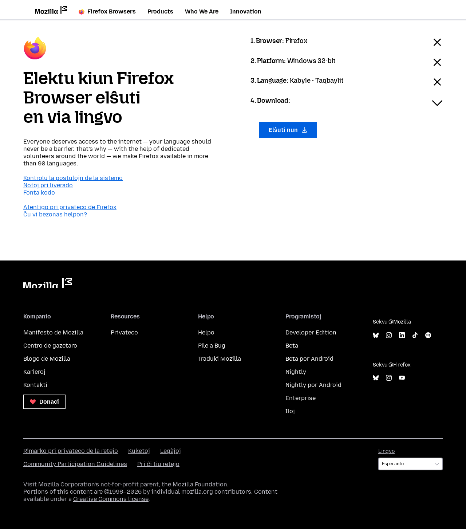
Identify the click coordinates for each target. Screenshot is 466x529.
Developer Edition (310, 332)
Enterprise (300, 398)
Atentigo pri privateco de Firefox (69, 207)
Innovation (245, 11)
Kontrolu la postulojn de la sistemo (73, 178)
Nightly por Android (313, 384)
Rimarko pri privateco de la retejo (70, 450)
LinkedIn (402, 335)
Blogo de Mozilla (46, 358)
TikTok (415, 335)
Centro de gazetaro (50, 345)
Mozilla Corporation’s (68, 484)
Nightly (295, 371)
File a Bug (211, 345)
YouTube (402, 378)
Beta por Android (309, 358)
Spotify (428, 335)
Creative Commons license (111, 498)
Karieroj (34, 371)
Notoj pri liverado (48, 185)
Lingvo (386, 451)
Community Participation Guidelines (75, 464)
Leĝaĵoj (170, 450)
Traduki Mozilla (219, 358)
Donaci (44, 401)
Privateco (124, 332)
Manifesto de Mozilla (53, 332)
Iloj (290, 411)
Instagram (389, 335)
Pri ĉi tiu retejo (158, 464)
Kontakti (35, 384)
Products (160, 11)
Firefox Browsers (107, 11)
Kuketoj (139, 450)
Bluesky (376, 335)
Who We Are (201, 11)
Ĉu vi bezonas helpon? (55, 214)
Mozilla (47, 283)
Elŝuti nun (288, 129)
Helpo (206, 332)
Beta (291, 345)
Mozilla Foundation (200, 484)
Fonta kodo (39, 192)
